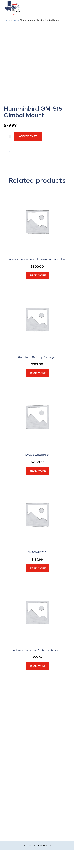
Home (7, 20)
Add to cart (28, 136)
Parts (16, 20)
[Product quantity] (8, 136)
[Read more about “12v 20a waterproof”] (37, 471)
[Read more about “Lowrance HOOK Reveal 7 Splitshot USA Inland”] (37, 275)
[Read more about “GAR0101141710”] (37, 568)
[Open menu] (67, 7)
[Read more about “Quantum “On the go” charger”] (37, 373)
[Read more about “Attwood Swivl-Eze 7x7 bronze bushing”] (37, 666)
